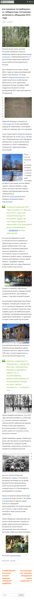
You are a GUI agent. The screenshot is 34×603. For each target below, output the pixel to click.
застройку (9, 202)
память (14, 478)
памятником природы (17, 77)
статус (22, 137)
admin (4, 22)
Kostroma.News (15, 556)
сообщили (13, 230)
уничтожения (15, 196)
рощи (9, 124)
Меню (31, 2)
